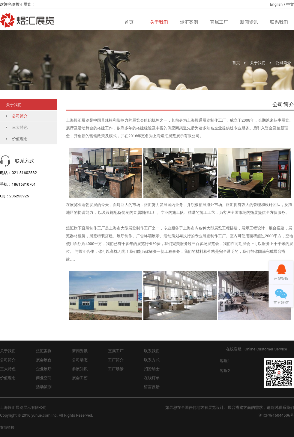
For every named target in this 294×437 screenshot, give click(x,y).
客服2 (224, 370)
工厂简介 (116, 360)
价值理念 (20, 139)
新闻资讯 (249, 22)
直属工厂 (219, 22)
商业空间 (44, 378)
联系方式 (152, 360)
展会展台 (44, 360)
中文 (290, 4)
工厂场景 (116, 369)
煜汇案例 (189, 22)
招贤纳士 (152, 369)
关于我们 (159, 22)
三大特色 (20, 127)
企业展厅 (44, 369)
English (276, 4)
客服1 (224, 361)
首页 (129, 22)
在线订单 (152, 378)
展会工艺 (80, 378)
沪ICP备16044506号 (276, 415)
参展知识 (80, 369)
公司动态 (80, 360)
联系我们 (279, 22)
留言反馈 (152, 387)
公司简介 (283, 63)
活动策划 (44, 387)
